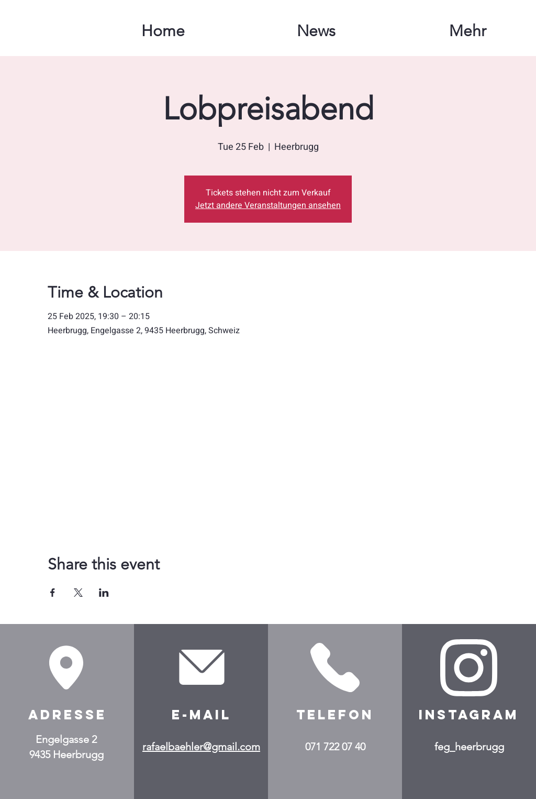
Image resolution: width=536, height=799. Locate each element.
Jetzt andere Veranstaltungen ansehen (268, 205)
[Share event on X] (78, 592)
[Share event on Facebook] (53, 592)
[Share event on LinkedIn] (104, 592)
